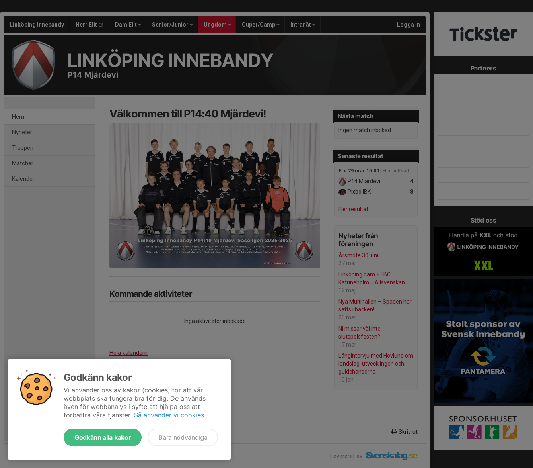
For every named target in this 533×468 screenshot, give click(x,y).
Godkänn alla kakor (102, 437)
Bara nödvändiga (182, 437)
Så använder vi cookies (169, 415)
